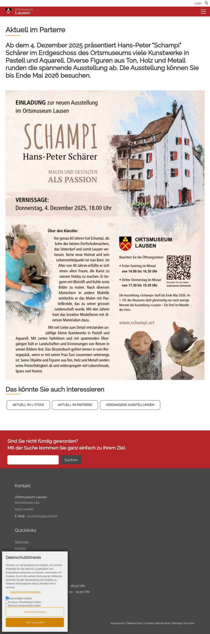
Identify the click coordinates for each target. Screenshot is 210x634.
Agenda (21, 555)
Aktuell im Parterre (75, 405)
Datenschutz (134, 623)
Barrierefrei (163, 623)
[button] (203, 11)
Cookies (149, 623)
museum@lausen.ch (42, 516)
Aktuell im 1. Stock (28, 405)
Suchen (71, 460)
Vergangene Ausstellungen (130, 405)
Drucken (21, 561)
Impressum (118, 623)
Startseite (22, 542)
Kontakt (20, 549)
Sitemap (177, 623)
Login (198, 3)
